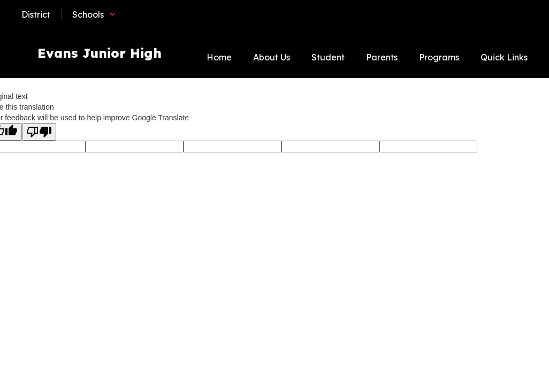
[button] (94, 14)
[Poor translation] (39, 132)
